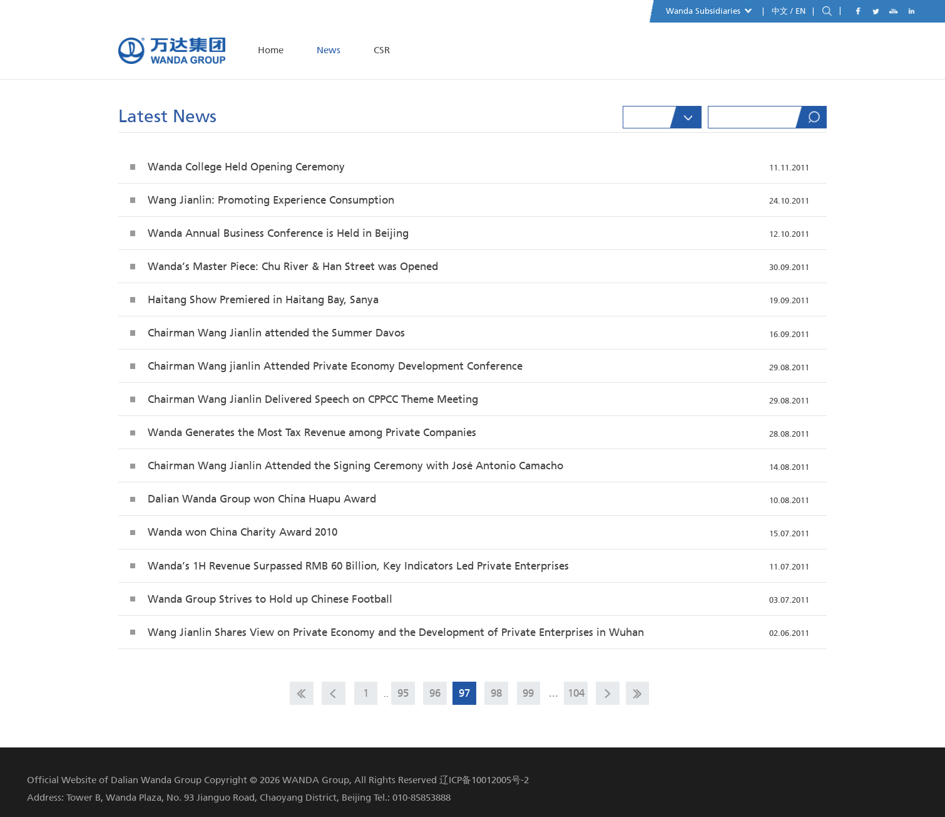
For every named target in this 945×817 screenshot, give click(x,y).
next (608, 693)
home (302, 693)
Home (271, 50)
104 (576, 693)
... (553, 693)
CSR (382, 50)
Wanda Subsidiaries (709, 11)
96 (435, 693)
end (638, 693)
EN (801, 11)
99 (528, 693)
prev (333, 693)
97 (464, 693)
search (827, 11)
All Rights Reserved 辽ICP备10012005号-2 (441, 780)
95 (403, 693)
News (328, 50)
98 (496, 693)
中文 (780, 11)
